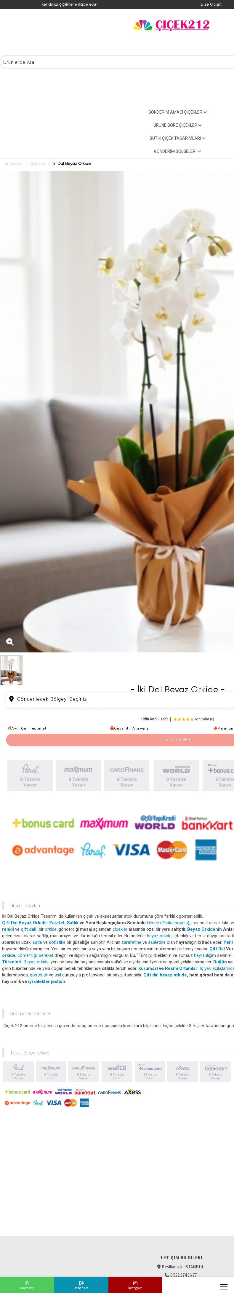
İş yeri (205, 968)
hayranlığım (205, 955)
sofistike (57, 942)
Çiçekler (37, 164)
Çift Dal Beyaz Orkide (24, 922)
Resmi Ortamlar (181, 968)
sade (37, 942)
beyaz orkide (159, 935)
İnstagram (135, 1288)
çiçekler (120, 929)
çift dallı (29, 929)
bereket (46, 955)
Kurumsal (148, 968)
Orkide (153, 922)
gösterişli (39, 975)
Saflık (72, 922)
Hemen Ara (81, 1288)
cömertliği (27, 955)
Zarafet (57, 922)
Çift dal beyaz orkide (165, 975)
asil (58, 975)
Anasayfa (13, 164)
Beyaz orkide (36, 962)
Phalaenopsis (175, 922)
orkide (51, 929)
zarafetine (131, 942)
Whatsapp (27, 1288)
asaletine (157, 942)
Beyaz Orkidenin (204, 929)
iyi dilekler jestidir (46, 981)
